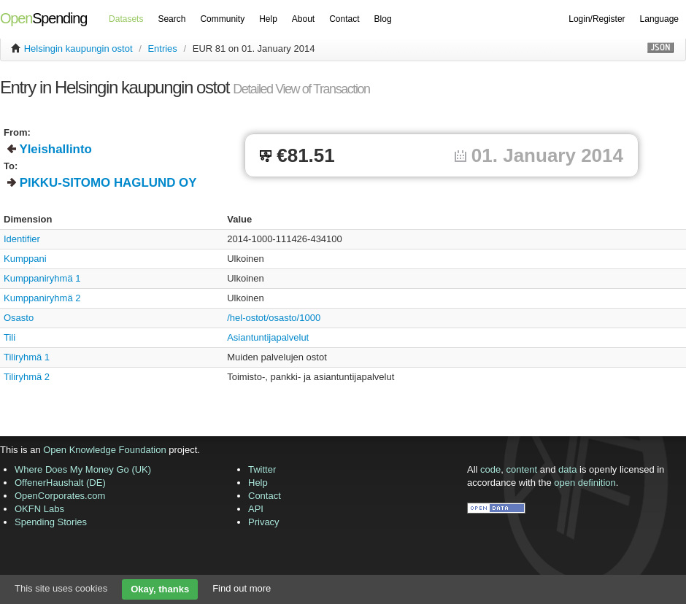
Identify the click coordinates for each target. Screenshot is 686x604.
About (303, 19)
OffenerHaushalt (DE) (60, 482)
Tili (9, 337)
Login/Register (597, 19)
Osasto (19, 317)
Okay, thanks (160, 589)
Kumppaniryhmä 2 (42, 298)
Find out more (241, 588)
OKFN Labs (39, 508)
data (567, 469)
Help (268, 19)
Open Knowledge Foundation (104, 449)
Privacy (264, 521)
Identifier (22, 238)
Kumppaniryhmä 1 (42, 278)
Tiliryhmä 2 (27, 376)
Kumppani (25, 258)
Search (171, 19)
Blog (383, 19)
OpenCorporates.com (60, 495)
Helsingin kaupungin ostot (78, 48)
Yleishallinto (55, 149)
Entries (162, 48)
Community (222, 19)
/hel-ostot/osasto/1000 (273, 317)
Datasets (126, 19)
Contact (344, 19)
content (522, 469)
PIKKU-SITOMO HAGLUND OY (108, 183)
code (490, 469)
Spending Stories (51, 521)
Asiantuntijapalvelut (268, 337)
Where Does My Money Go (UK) (83, 469)
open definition (585, 482)
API (255, 508)
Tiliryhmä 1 (27, 357)
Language (659, 19)
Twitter (262, 469)
